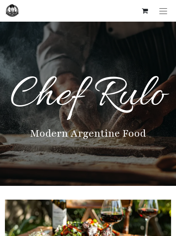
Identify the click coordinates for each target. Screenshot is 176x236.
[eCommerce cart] (145, 11)
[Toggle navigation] (163, 11)
